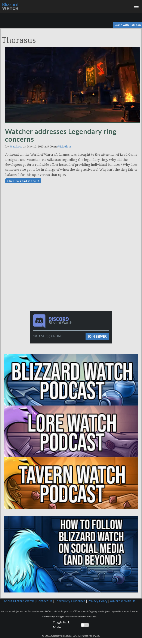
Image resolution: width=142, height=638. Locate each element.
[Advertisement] (72, 224)
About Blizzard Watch (19, 601)
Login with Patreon (128, 24)
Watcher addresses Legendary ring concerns (61, 135)
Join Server (97, 336)
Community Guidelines (70, 601)
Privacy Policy (98, 601)
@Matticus (64, 146)
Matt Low (16, 146)
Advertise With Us (122, 601)
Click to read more (23, 180)
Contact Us (44, 601)
